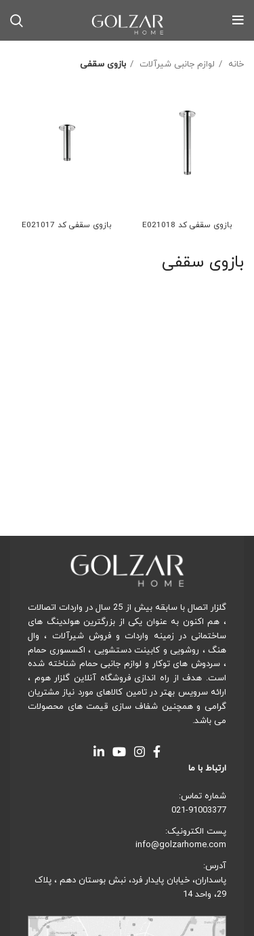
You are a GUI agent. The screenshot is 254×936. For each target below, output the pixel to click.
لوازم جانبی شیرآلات (176, 64)
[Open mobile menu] (238, 20)
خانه (235, 64)
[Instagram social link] (139, 751)
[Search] (16, 20)
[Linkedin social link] (98, 751)
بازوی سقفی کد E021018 (187, 225)
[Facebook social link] (157, 751)
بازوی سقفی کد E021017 (67, 225)
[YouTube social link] (119, 751)
